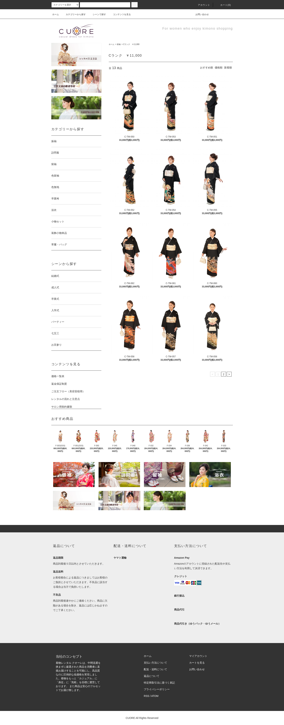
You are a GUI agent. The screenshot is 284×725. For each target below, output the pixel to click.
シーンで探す (97, 14)
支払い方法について (155, 662)
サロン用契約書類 (61, 406)
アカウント (201, 5)
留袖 (119, 44)
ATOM (154, 695)
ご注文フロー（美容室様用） (68, 391)
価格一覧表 (57, 376)
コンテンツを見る (120, 14)
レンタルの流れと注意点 (65, 398)
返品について (151, 675)
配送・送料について (155, 669)
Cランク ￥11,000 (131, 44)
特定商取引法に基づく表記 (159, 682)
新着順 (228, 67)
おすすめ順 (206, 67)
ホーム (55, 14)
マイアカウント (198, 655)
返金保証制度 (59, 383)
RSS (146, 695)
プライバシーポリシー (157, 689)
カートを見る (197, 662)
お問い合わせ (200, 14)
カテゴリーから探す (73, 14)
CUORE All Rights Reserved (142, 717)
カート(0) (223, 5)
